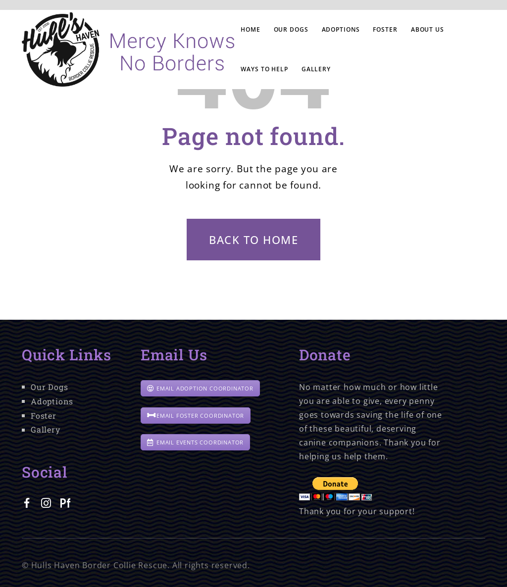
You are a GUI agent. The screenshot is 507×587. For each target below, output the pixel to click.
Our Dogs (49, 387)
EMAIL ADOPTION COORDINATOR (200, 388)
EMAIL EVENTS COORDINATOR (195, 442)
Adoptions (52, 401)
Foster (43, 415)
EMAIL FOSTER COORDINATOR (195, 415)
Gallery (45, 429)
